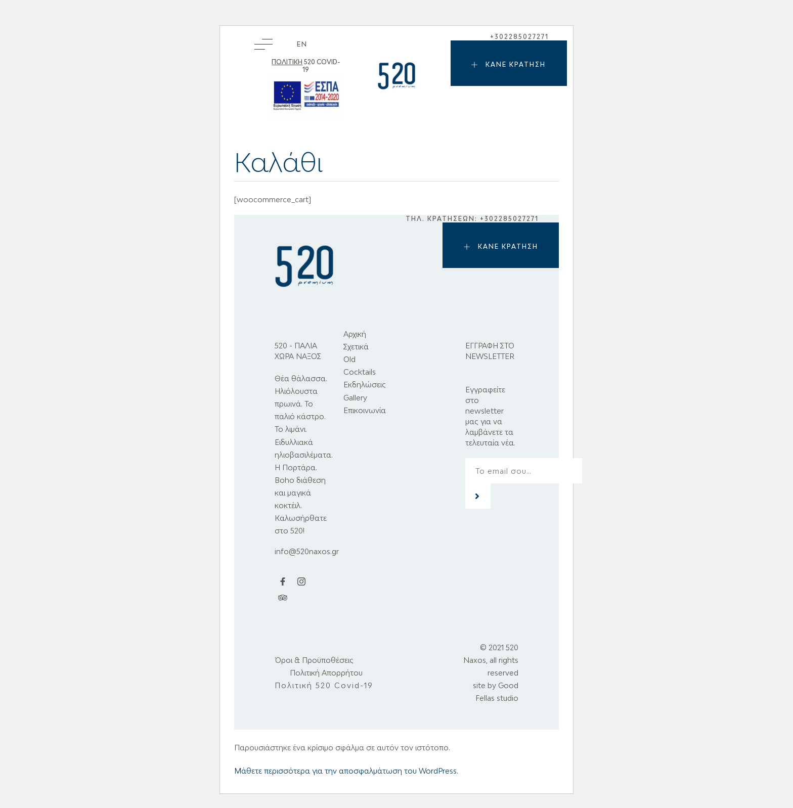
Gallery (355, 397)
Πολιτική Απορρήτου (326, 672)
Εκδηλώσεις (364, 384)
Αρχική (354, 334)
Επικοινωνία (364, 410)
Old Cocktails (359, 365)
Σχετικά (356, 346)
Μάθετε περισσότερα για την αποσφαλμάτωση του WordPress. (346, 771)
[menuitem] (302, 44)
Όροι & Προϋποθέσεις (314, 660)
